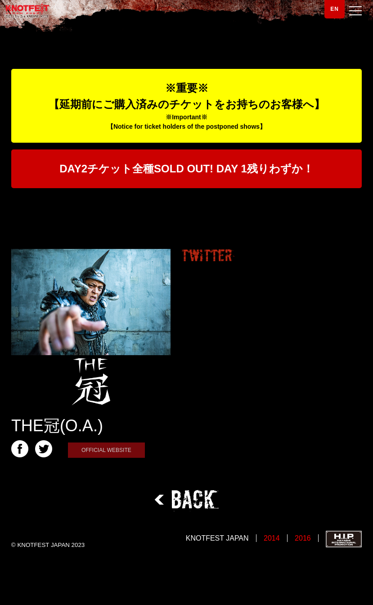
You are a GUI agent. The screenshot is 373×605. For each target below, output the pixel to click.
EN (334, 9)
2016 (303, 538)
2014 (272, 538)
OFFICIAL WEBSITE (106, 450)
